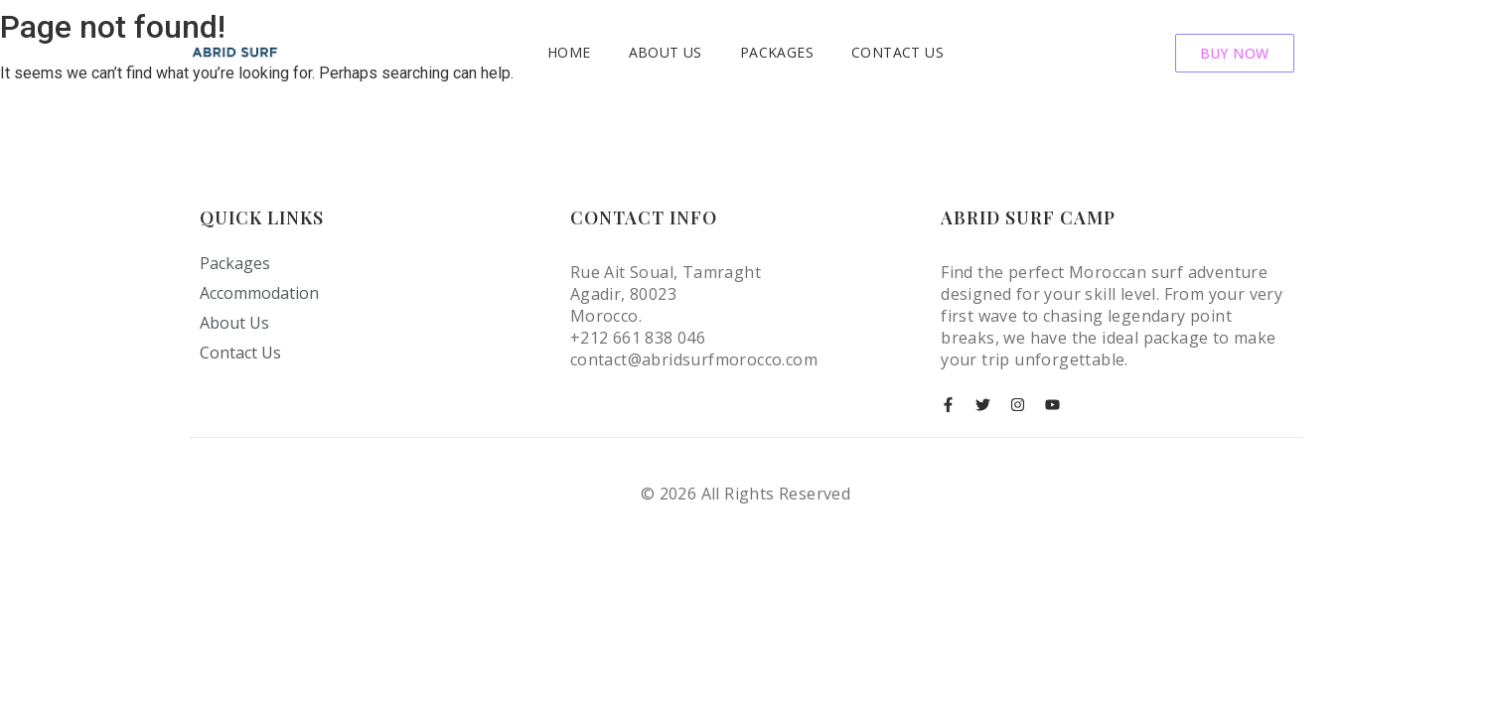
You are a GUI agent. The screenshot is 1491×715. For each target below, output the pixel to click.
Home (569, 52)
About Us (665, 52)
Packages (777, 52)
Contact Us (897, 52)
